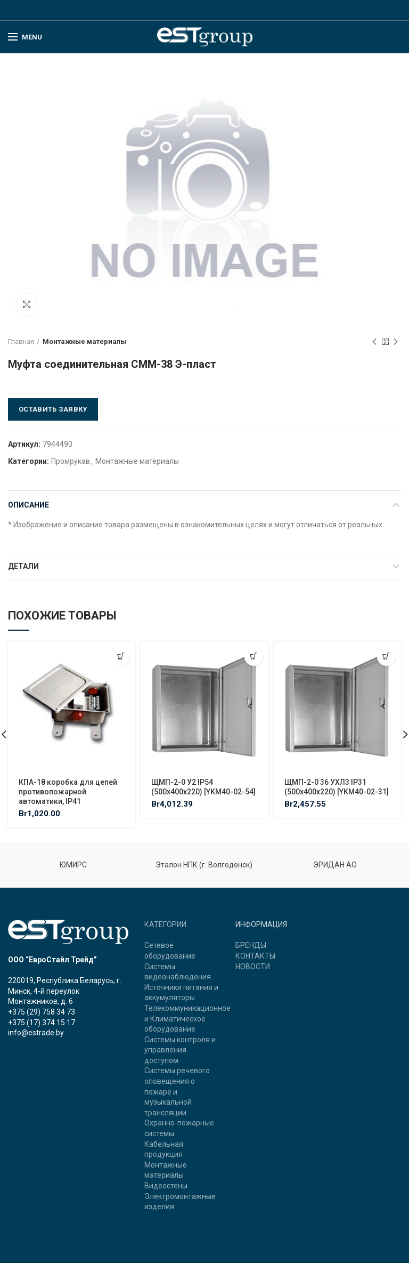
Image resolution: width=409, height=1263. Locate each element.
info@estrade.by (36, 1032)
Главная (21, 341)
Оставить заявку (53, 409)
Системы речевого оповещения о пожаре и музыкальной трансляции (177, 1091)
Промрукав (70, 461)
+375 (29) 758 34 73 (41, 1012)
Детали (23, 566)
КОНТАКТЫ (255, 956)
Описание (28, 505)
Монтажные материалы (84, 341)
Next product (395, 342)
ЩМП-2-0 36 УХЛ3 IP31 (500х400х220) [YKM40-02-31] (336, 787)
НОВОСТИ (252, 966)
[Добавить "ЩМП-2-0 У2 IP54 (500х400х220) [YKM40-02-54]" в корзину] (253, 656)
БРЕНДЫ (250, 945)
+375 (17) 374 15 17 (41, 1022)
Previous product (374, 342)
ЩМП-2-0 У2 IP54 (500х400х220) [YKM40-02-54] (203, 787)
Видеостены (165, 1185)
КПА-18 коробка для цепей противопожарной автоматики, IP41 (68, 792)
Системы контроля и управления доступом (180, 1050)
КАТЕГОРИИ (165, 924)
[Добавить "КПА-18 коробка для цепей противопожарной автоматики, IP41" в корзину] (120, 656)
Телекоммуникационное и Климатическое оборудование (187, 1018)
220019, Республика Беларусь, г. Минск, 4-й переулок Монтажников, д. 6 (64, 990)
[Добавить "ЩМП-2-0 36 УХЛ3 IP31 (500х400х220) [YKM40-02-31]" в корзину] (386, 656)
